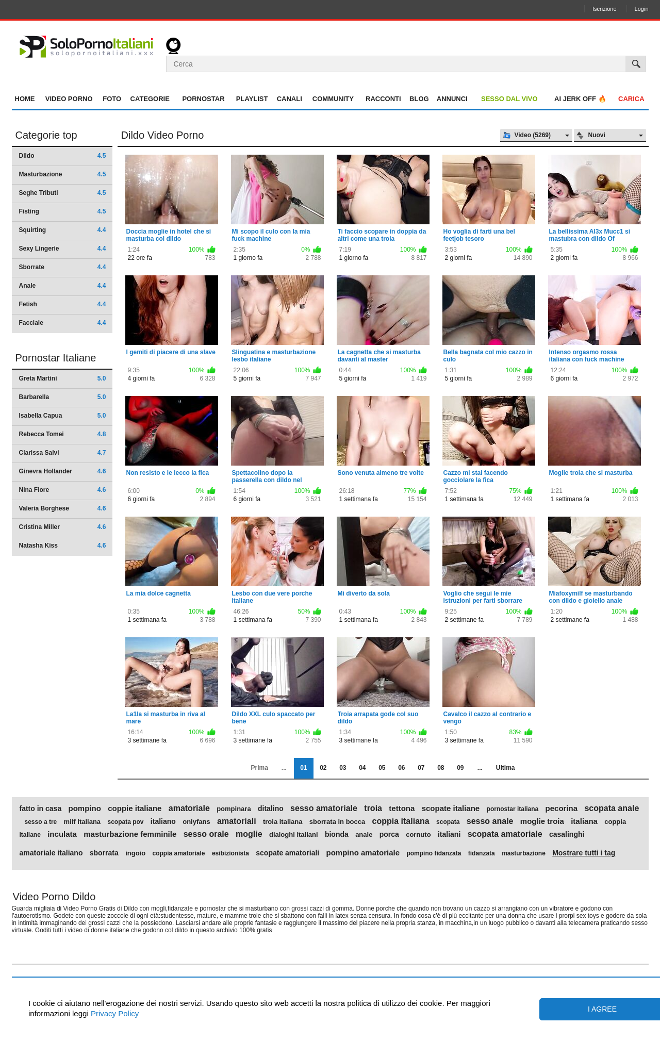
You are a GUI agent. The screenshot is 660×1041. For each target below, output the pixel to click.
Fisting (62, 211)
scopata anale (611, 808)
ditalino (271, 808)
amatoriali (236, 821)
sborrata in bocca (337, 821)
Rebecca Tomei (62, 434)
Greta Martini (62, 378)
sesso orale (206, 834)
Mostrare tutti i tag (583, 853)
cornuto (418, 834)
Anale (62, 285)
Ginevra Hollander (62, 471)
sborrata (104, 852)
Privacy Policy (114, 1013)
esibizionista (230, 853)
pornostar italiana (513, 809)
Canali (289, 99)
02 (323, 767)
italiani (449, 834)
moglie (249, 834)
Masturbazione (62, 174)
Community (333, 99)
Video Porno (69, 99)
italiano (163, 821)
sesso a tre (41, 821)
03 (342, 767)
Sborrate (62, 267)
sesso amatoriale (323, 808)
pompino (85, 808)
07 (421, 767)
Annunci (452, 99)
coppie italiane (134, 808)
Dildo (62, 155)
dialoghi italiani (293, 834)
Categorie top (46, 135)
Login (642, 9)
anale (363, 834)
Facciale (62, 322)
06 (401, 767)
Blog (419, 99)
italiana (584, 821)
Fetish (62, 304)
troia (373, 808)
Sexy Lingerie (62, 248)
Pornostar (203, 99)
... (480, 767)
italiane (30, 834)
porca (389, 834)
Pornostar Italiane (55, 357)
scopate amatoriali (287, 852)
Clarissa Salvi (62, 452)
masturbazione (524, 853)
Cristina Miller (62, 527)
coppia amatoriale (179, 853)
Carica (631, 99)
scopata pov (125, 821)
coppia (615, 821)
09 (460, 767)
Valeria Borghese (62, 508)
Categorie (150, 99)
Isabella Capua (62, 415)
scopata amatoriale (505, 834)
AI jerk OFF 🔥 (580, 99)
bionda (337, 834)
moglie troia (542, 821)
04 (362, 767)
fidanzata (481, 853)
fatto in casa (41, 808)
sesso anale (490, 821)
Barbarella (62, 397)
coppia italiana (401, 821)
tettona (402, 808)
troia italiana (283, 821)
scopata (447, 821)
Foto (112, 99)
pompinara (234, 809)
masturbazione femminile (130, 834)
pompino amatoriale (363, 852)
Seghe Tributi (62, 192)
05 (381, 767)
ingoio (135, 853)
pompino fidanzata (433, 853)
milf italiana (82, 821)
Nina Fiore (62, 489)
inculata (62, 834)
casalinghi (566, 834)
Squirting (62, 230)
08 (440, 767)
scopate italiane (451, 808)
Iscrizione (604, 9)
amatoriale (189, 808)
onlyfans (196, 821)
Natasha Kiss (62, 545)
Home (25, 99)
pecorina (562, 808)
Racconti (383, 99)
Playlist (252, 99)
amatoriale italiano (51, 852)
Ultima (505, 767)
